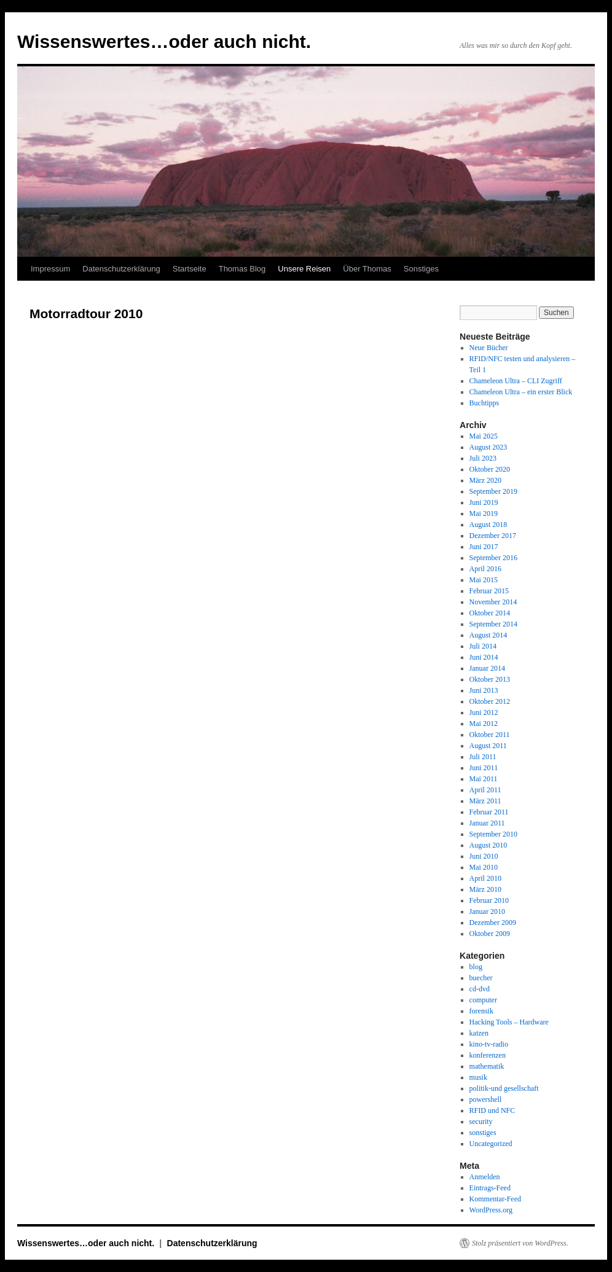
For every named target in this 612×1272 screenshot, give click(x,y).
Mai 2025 (483, 436)
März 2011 (485, 801)
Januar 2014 (487, 668)
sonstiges (482, 1132)
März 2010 (485, 889)
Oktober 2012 (489, 701)
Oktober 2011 (489, 734)
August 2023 (488, 447)
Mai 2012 (483, 723)
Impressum (50, 268)
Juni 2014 (483, 657)
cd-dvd (479, 989)
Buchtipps (484, 403)
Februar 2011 (489, 812)
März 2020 (485, 480)
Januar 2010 (487, 911)
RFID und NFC (492, 1110)
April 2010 (485, 878)
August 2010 (488, 845)
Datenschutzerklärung (121, 268)
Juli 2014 (482, 646)
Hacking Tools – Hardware (509, 1022)
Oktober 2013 (489, 679)
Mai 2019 (483, 513)
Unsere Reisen (304, 268)
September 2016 (493, 557)
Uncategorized (490, 1143)
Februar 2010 (489, 900)
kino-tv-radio (488, 1044)
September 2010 (493, 834)
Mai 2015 (483, 580)
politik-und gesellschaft (504, 1088)
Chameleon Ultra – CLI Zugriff (515, 381)
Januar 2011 (487, 823)
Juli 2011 (482, 756)
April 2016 (485, 568)
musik (478, 1077)
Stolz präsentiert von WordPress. (520, 1243)
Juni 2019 (483, 502)
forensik (481, 1011)
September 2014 (493, 624)
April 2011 (485, 790)
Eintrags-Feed (490, 1188)
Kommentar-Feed (495, 1199)
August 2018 (488, 524)
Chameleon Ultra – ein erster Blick (521, 392)
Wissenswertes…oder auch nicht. (164, 41)
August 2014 (488, 635)
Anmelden (484, 1177)
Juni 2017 (483, 546)
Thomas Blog (242, 268)
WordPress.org (490, 1210)
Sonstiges (421, 268)
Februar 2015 (489, 591)
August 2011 (488, 745)
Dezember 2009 (492, 922)
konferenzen (487, 1055)
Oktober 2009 (489, 933)
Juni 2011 (483, 767)
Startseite (189, 268)
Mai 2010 (483, 867)
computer (483, 1000)
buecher (481, 978)
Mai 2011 (483, 779)
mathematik (486, 1066)
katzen (478, 1033)
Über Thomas (367, 268)
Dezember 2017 (492, 535)
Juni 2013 (483, 690)
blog (475, 966)
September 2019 (493, 491)
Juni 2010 (483, 856)
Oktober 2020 (489, 469)
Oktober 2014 (489, 613)
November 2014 (493, 602)
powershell (485, 1099)
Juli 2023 (482, 458)
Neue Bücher (488, 347)
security (481, 1121)
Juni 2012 (483, 712)
